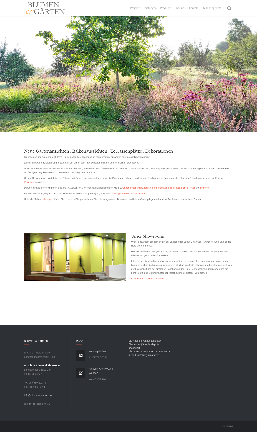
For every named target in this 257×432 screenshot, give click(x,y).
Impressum (226, 426)
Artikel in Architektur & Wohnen (101, 370)
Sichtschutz (174, 187)
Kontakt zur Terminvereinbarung (147, 278)
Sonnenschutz (159, 187)
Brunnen (204, 187)
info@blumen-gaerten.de (38, 395)
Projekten (29, 182)
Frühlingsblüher (97, 351)
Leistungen (47, 199)
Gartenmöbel (129, 187)
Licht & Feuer (188, 187)
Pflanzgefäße (144, 187)
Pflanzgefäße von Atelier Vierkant (129, 193)
